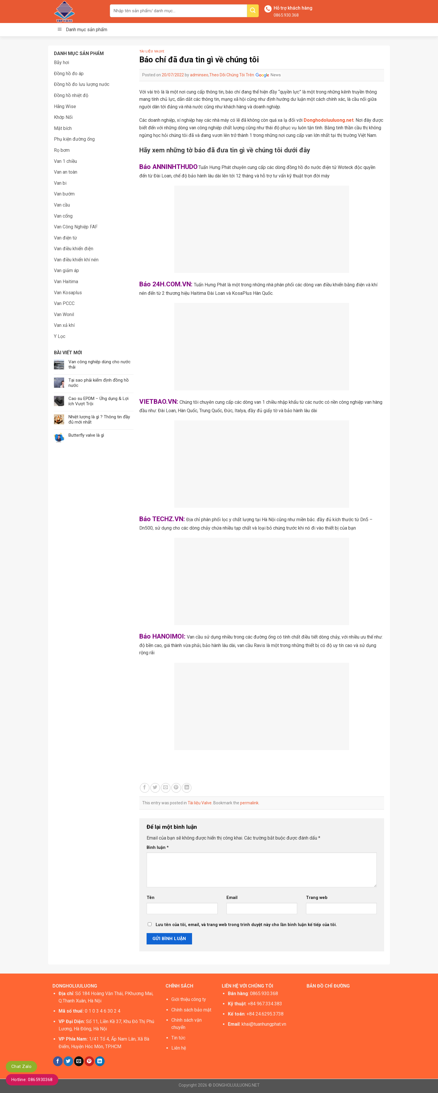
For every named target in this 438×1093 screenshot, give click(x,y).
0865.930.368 (286, 15)
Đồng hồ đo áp (69, 73)
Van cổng (63, 216)
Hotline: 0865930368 (32, 1079)
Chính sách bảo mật (191, 1010)
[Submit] (253, 10)
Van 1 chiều (65, 161)
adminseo (199, 75)
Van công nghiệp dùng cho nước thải (99, 364)
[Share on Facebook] (144, 788)
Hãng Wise (65, 106)
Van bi (60, 183)
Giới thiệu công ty (188, 999)
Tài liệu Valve (151, 51)
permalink (249, 803)
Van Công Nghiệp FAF (76, 227)
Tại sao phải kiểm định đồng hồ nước (98, 383)
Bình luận (158, 847)
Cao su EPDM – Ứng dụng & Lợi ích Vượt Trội (98, 401)
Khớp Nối (63, 117)
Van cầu (62, 205)
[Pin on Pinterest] (176, 788)
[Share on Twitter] (155, 788)
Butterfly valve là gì (86, 435)
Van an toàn (65, 172)
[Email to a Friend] (165, 788)
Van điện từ (65, 238)
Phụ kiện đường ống (74, 139)
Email (232, 897)
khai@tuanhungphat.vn (264, 1024)
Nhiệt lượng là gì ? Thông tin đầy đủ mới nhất (99, 419)
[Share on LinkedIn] (186, 788)
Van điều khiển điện (73, 248)
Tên (150, 897)
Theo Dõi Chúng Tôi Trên (245, 75)
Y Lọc (59, 336)
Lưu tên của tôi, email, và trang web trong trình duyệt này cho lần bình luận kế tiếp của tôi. (246, 924)
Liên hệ (178, 1048)
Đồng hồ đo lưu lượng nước (81, 84)
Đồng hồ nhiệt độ (71, 95)
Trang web (317, 897)
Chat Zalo (21, 1066)
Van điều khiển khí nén (76, 259)
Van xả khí (64, 325)
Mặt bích (63, 128)
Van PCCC (64, 303)
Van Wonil (64, 314)
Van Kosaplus (68, 292)
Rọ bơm (62, 150)
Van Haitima (66, 281)
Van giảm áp (66, 270)
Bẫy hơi (61, 62)
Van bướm (64, 194)
